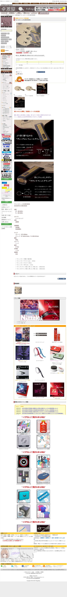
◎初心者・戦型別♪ (6, 55)
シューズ (4, 102)
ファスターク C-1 (22, 381)
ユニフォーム (6, 94)
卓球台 (4, 120)
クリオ (4, 130)
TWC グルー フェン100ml (57, 342)
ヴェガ (10, 39)
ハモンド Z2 (57, 398)
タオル (4, 97)
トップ (2, 15)
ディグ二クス (4, 43)
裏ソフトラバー (6, 75)
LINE (4, 566)
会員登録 (26, 3)
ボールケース (6, 113)
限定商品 (4, 58)
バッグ (3, 105)
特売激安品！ (6, 56)
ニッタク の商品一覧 (21, 322)
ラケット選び (6, 86)
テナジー (6, 41)
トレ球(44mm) (6, 111)
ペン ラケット (6, 85)
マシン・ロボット (7, 119)
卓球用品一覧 (51, 569)
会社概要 (4, 217)
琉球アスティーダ (7, 126)
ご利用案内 (16, 3)
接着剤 (4, 79)
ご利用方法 (4, 204)
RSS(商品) (47, 566)
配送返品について (23, 569)
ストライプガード (39, 360)
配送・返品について (7, 209)
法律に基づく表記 (6, 215)
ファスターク (4, 33)
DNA (8, 33)
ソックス (5, 96)
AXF (4, 128)
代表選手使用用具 (6, 65)
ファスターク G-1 (22, 343)
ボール (3, 107)
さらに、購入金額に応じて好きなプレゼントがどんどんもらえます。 (30, 55)
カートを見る (11, 569)
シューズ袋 (5, 103)
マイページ (5, 569)
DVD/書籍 (5, 125)
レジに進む (16, 569)
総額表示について (6, 219)
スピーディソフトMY (40, 397)
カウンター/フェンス (7, 117)
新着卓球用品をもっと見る (7, 199)
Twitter (14, 566)
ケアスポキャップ (57, 373)
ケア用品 (5, 80)
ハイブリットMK (4, 39)
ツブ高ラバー (6, 78)
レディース (4, 60)
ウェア (3, 92)
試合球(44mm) (6, 112)
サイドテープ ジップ (40, 342)
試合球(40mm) (6, 109)
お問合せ (62, 569)
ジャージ (5, 100)
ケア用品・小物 (5, 90)
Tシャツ (4, 99)
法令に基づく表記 (39, 569)
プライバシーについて (7, 212)
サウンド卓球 (5, 67)
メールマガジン (58, 566)
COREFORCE (6, 127)
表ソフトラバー (6, 76)
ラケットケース (6, 87)
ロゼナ (2, 41)
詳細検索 (7, 50)
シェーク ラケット (7, 83)
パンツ (4, 95)
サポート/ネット (6, 118)
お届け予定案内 (44, 3)
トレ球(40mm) (6, 108)
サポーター (5, 132)
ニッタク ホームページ (21, 321)
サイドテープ (6, 88)
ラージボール (5, 62)
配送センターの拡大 (19, 558)
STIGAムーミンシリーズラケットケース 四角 (57, 362)
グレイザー (3, 35)
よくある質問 (53, 3)
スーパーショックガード (40, 380)
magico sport (5, 131)
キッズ (3, 61)
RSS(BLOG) (37, 566)
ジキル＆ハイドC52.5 (22, 397)
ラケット (4, 82)
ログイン (35, 3)
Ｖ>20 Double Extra (5, 37)
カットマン (4, 64)
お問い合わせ (5, 221)
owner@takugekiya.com (39, 577)
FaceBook (25, 566)
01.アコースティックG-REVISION (18, 294)
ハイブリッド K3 (22, 361)
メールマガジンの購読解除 (7, 227)
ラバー (3, 74)
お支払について (6, 207)
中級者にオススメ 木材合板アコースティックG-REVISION (20, 15)
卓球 (36, 572)
